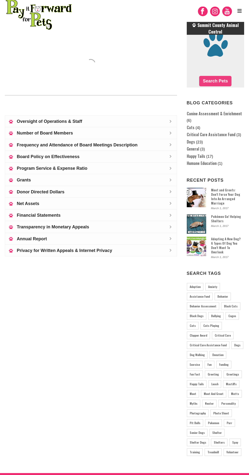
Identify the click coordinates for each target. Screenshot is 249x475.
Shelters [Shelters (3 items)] (219, 442)
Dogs (191, 142)
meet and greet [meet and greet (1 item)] (213, 394)
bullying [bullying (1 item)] (216, 316)
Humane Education (202, 163)
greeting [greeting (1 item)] (213, 374)
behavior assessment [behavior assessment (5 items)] (203, 306)
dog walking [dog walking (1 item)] (197, 355)
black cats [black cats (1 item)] (231, 306)
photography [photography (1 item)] (198, 413)
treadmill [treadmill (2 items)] (213, 452)
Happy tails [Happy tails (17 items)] (197, 384)
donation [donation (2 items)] (217, 355)
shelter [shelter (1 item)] (217, 432)
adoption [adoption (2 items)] (195, 287)
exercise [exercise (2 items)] (195, 364)
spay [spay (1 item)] (235, 442)
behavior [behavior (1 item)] (222, 296)
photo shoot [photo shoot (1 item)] (221, 413)
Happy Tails (196, 156)
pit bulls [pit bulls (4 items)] (195, 423)
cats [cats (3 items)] (193, 325)
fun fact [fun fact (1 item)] (195, 374)
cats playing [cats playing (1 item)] (211, 325)
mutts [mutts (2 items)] (235, 394)
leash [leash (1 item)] (214, 384)
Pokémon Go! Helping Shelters (226, 218)
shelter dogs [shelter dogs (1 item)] (198, 442)
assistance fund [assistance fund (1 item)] (200, 296)
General (193, 149)
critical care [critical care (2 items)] (223, 335)
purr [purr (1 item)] (229, 423)
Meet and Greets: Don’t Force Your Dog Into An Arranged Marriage (225, 196)
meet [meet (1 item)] (193, 394)
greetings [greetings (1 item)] (232, 374)
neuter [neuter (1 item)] (209, 403)
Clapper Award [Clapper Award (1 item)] (198, 335)
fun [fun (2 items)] (209, 364)
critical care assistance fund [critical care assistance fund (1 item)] (208, 345)
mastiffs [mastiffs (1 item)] (231, 384)
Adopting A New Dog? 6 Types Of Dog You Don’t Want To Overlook (226, 245)
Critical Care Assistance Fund (211, 134)
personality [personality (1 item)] (228, 403)
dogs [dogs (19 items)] (237, 345)
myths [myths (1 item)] (193, 403)
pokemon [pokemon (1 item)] (213, 423)
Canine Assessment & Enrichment (214, 113)
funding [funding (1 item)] (224, 364)
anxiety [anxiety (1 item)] (212, 287)
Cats (191, 127)
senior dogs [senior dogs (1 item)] (197, 432)
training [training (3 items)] (195, 452)
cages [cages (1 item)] (232, 316)
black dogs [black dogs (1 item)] (197, 316)
